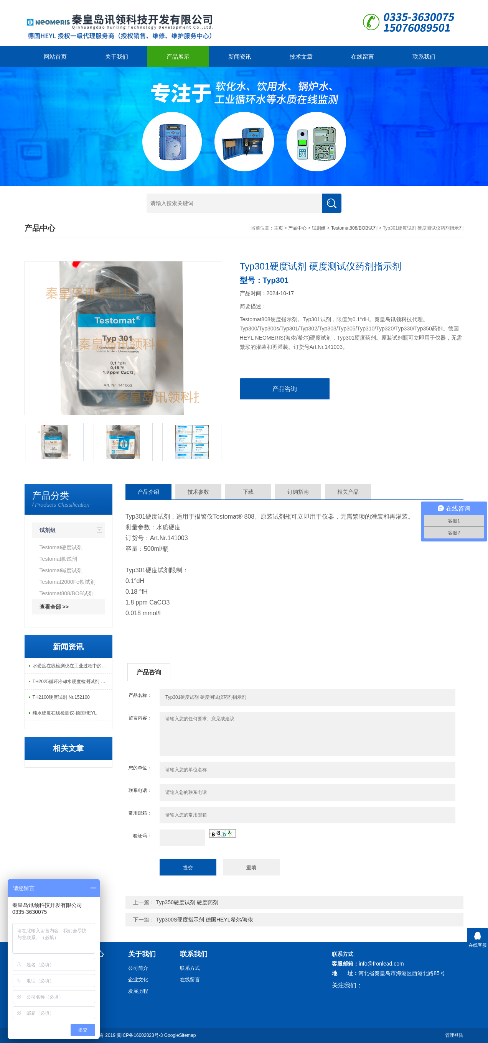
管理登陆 (454, 1035)
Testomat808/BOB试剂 (354, 228)
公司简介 (138, 968)
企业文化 (138, 979)
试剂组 (319, 228)
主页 (278, 228)
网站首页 (55, 56)
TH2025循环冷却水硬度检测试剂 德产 (71, 681)
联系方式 (190, 968)
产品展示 (178, 56)
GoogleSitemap (180, 1035)
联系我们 (423, 56)
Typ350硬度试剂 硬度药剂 (187, 902)
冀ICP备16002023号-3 (140, 1035)
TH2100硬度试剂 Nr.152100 (61, 697)
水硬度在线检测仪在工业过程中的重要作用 (72, 666)
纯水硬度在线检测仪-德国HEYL (65, 713)
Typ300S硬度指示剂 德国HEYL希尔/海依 (205, 920)
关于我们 (116, 56)
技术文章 (301, 56)
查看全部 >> (54, 607)
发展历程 (138, 991)
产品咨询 (284, 389)
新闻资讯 (239, 56)
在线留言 (362, 56)
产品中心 (297, 228)
